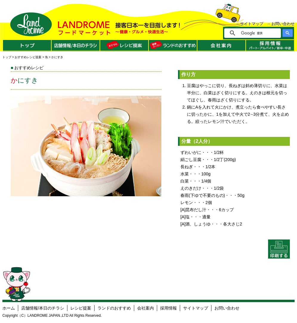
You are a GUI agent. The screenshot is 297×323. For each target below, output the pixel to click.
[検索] (256, 33)
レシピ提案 (80, 308)
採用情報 (168, 308)
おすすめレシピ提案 (28, 57)
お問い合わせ (283, 23)
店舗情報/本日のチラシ (42, 308)
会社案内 (145, 308)
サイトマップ (251, 23)
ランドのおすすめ (114, 308)
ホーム (8, 308)
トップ (6, 57)
